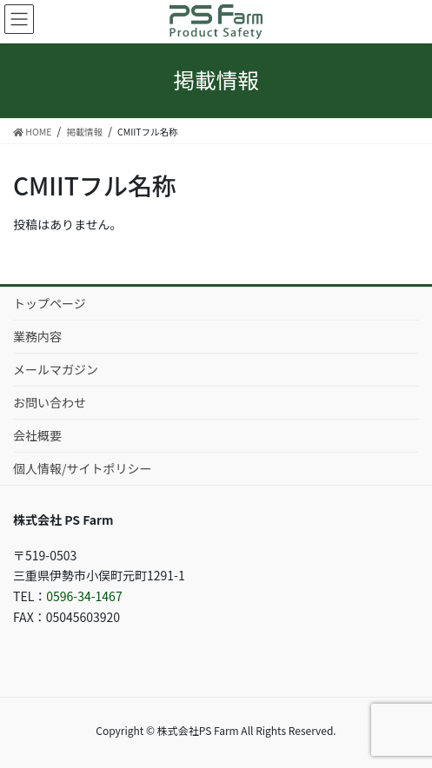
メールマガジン (55, 369)
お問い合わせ (49, 402)
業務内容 (37, 336)
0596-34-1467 (84, 596)
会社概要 (37, 435)
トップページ (49, 303)
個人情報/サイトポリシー (82, 468)
